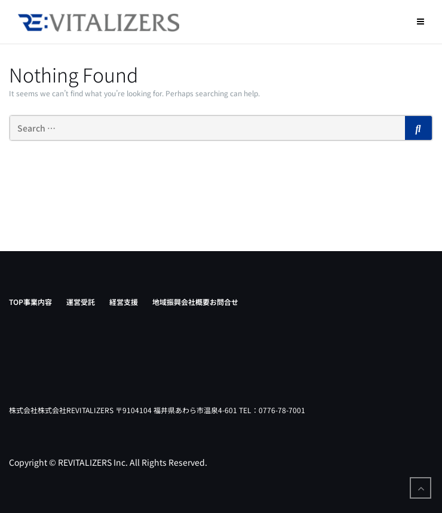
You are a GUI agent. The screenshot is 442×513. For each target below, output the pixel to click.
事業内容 (37, 302)
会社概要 (195, 302)
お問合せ (224, 302)
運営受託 (80, 302)
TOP (16, 302)
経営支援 (123, 302)
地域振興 (166, 302)
